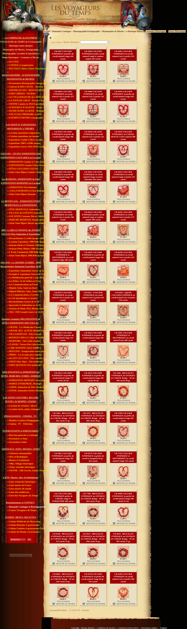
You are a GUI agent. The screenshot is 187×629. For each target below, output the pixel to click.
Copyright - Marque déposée (82, 628)
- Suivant (84, 610)
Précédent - (63, 610)
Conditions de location (106, 628)
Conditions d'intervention (128, 628)
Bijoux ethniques (71, 42)
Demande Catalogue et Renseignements (26, 507)
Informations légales (149, 628)
